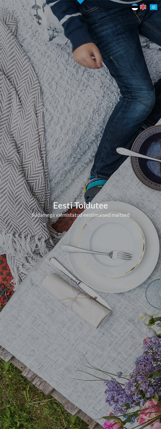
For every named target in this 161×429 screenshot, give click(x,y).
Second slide (80, 2)
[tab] (122, 160)
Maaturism (128, 300)
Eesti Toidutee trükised (100, 316)
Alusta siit (12, 270)
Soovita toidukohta (97, 324)
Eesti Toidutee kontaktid (101, 312)
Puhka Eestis (129, 304)
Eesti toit (127, 296)
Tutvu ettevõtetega (102, 175)
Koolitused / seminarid (99, 320)
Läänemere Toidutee (134, 308)
